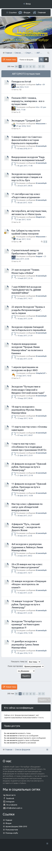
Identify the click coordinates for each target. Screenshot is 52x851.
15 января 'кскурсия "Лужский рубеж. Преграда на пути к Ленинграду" (28, 604)
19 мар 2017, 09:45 (25, 398)
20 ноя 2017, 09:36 (24, 186)
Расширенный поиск (46, 59)
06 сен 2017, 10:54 (24, 203)
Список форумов (22, 749)
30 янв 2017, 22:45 (24, 536)
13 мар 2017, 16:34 (25, 418)
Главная (42, 12)
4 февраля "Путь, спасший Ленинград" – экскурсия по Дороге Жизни (26, 527)
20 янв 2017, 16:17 (24, 573)
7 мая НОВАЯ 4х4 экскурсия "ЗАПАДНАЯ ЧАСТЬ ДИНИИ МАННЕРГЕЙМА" (26, 290)
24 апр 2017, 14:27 (24, 298)
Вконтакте (11, 795)
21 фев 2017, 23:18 (25, 475)
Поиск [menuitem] (48, 53)
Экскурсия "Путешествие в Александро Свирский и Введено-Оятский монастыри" (28, 389)
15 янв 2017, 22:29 (24, 593)
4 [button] (30, 67)
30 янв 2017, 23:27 (24, 515)
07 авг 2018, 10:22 (23, 126)
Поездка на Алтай (21, 81)
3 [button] (26, 67)
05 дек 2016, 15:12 (24, 653)
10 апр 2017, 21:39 (24, 335)
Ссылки (13, 12)
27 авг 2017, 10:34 (23, 219)
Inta (37, 107)
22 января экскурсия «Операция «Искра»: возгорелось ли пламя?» (29, 584)
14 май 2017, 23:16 (24, 278)
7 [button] (39, 67)
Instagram (10, 802)
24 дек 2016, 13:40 (24, 633)
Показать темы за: (26, 662)
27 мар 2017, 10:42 (23, 376)
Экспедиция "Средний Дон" (26, 120)
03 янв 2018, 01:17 (24, 148)
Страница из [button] (16, 66)
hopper (39, 256)
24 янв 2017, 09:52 (24, 556)
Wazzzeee (40, 123)
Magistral (40, 217)
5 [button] (33, 67)
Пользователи (12, 830)
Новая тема (10, 59)
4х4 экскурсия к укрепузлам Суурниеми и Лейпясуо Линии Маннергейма (27, 547)
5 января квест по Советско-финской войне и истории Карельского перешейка (27, 140)
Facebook (10, 798)
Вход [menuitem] (28, 4)
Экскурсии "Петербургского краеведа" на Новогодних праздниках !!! (27, 624)
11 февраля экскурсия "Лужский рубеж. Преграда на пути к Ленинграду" (29, 487)
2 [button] (23, 67)
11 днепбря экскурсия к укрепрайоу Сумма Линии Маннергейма (25, 644)
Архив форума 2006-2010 (16, 826)
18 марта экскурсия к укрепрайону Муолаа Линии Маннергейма (26, 409)
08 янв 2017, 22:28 (24, 613)
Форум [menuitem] (27, 12)
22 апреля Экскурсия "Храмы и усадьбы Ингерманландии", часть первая (28, 310)
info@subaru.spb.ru (14, 808)
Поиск (41, 59)
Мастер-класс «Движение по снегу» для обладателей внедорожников (27, 507)
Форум (8, 823)
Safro (38, 84)
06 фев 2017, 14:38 (25, 495)
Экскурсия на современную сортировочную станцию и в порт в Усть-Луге (27, 177)
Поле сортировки (26, 666)
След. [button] (43, 66)
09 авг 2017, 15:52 (23, 239)
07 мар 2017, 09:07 (25, 435)
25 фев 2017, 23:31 (25, 455)
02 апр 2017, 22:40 (24, 359)
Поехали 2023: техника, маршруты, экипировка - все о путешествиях (28, 101)
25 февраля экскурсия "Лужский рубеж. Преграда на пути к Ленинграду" (29, 467)
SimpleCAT (41, 373)
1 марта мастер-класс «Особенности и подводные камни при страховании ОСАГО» (29, 446)
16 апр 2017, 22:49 (24, 319)
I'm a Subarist (11, 805)
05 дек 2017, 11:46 (24, 166)
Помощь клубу (12, 833)
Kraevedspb (41, 146)
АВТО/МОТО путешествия (26, 74)
